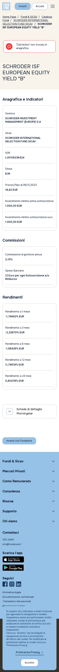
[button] (52, 6)
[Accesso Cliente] (40, 6)
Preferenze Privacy (28, 652)
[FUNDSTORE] (6, 6)
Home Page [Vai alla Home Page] (9, 16)
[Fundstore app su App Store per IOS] (29, 559)
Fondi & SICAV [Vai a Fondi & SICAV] (29, 16)
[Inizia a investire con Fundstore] (19, 440)
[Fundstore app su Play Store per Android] (29, 567)
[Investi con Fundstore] (23, 6)
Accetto (29, 662)
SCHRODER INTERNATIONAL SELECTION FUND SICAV (25, 22)
